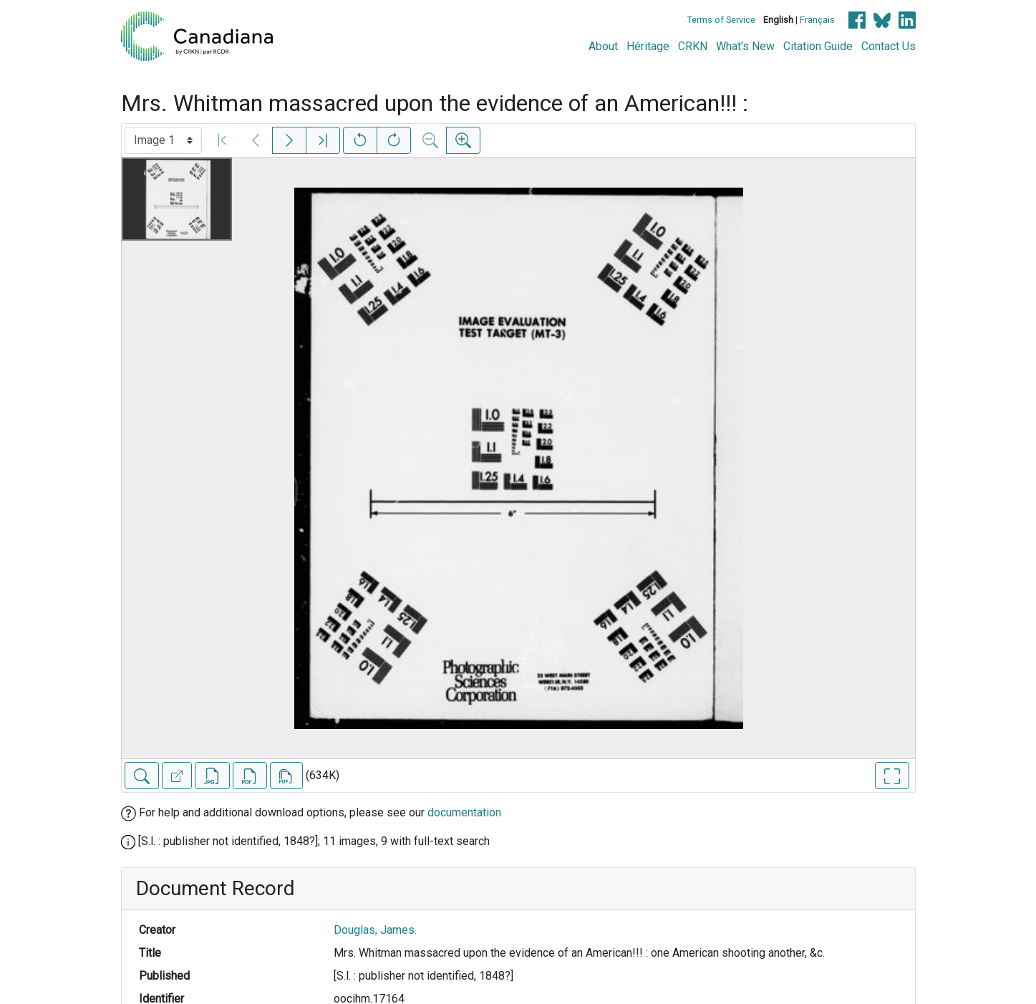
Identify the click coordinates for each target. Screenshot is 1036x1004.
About (603, 46)
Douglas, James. (375, 930)
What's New (745, 46)
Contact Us (888, 46)
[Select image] (163, 140)
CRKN (692, 46)
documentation (464, 812)
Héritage (647, 46)
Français (817, 19)
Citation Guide (818, 46)
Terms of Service (721, 19)
